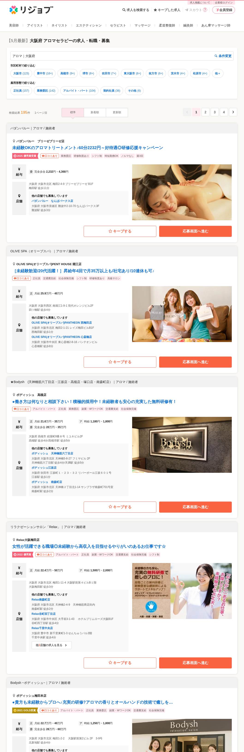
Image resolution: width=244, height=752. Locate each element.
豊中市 (45, 73)
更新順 (117, 112)
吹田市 (109, 73)
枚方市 (156, 73)
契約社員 (111, 90)
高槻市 (67, 73)
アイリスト (35, 25)
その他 (134, 90)
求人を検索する (135, 10)
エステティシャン (89, 25)
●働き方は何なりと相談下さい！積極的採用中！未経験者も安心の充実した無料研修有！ (94, 401)
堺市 (88, 73)
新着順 (95, 112)
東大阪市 (132, 73)
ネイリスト (59, 25)
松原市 (200, 73)
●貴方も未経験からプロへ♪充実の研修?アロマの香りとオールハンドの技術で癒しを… (92, 702)
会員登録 (223, 10)
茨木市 (178, 73)
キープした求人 (167, 10)
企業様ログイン (224, 2)
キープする (120, 231)
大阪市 (21, 73)
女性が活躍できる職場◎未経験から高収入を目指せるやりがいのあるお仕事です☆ (89, 546)
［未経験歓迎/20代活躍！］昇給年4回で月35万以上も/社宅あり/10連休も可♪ (83, 271)
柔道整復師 (167, 25)
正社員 (21, 90)
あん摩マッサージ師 (215, 25)
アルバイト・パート (79, 90)
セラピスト (118, 25)
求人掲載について (200, 2)
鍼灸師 (188, 25)
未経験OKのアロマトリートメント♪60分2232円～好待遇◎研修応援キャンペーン (87, 147)
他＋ (217, 73)
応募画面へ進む (195, 231)
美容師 (14, 25)
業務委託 (46, 90)
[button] (122, 171)
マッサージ (142, 25)
